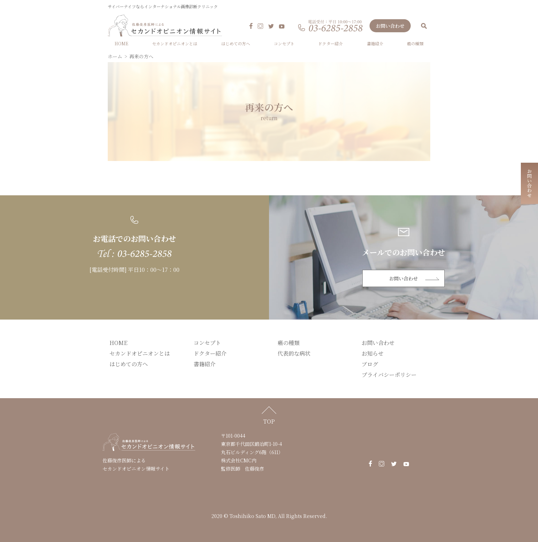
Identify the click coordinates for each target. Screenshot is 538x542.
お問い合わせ (390, 26)
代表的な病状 (294, 354)
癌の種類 (415, 44)
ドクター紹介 (330, 44)
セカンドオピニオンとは (174, 44)
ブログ (370, 364)
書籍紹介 (375, 44)
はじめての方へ (235, 44)
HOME (121, 44)
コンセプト (284, 44)
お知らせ (373, 354)
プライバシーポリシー (389, 375)
